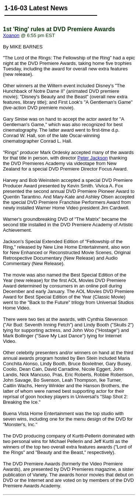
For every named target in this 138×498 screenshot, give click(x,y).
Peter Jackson (92, 158)
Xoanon (11, 35)
